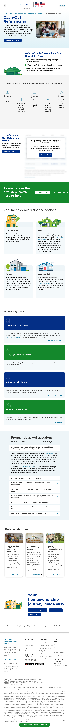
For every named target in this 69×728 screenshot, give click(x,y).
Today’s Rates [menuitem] (43, 651)
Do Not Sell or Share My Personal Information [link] (43, 687)
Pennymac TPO (10, 660)
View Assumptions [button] (30, 167)
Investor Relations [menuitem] (59, 652)
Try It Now (58, 422)
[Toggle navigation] (5, 5)
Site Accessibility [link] (24, 689)
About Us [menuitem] (56, 647)
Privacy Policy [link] (12, 687)
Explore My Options (12, 40)
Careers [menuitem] (56, 644)
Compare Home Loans (18, 13)
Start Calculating (55, 395)
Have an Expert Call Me (59, 192)
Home (5, 13)
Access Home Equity (37, 610)
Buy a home (55, 610)
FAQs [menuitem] (26, 648)
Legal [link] (5, 687)
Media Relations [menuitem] (58, 650)
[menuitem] (27, 5)
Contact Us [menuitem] (28, 643)
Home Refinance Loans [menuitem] (46, 643)
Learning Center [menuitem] (44, 659)
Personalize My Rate (55, 340)
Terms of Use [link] (21, 687)
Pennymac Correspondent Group (10, 642)
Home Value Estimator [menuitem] (45, 656)
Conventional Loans (35, 13)
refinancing (49, 454)
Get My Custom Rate (30, 177)
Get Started (46, 155)
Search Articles (56, 368)
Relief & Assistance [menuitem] (30, 651)
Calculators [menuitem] (42, 653)
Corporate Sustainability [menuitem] (61, 655)
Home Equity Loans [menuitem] (45, 648)
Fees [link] (28, 687)
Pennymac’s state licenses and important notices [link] (16, 703)
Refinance (34, 614)
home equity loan (28, 467)
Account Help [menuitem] (29, 645)
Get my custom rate (11, 151)
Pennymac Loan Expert (13, 337)
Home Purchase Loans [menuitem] (46, 645)
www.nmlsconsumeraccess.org (18, 684)
